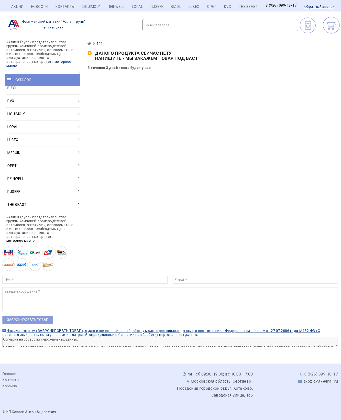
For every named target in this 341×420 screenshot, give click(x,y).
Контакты (65, 7)
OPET (211, 7)
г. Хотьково (45, 24)
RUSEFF (157, 7)
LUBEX (193, 7)
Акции (17, 7)
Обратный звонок (319, 7)
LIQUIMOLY (91, 7)
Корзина (9, 386)
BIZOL (176, 7)
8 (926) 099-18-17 (281, 5)
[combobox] (220, 25)
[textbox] (220, 25)
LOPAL (137, 7)
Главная (9, 374)
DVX (227, 7)
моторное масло (20, 241)
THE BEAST (248, 7)
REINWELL (116, 7)
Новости (39, 7)
